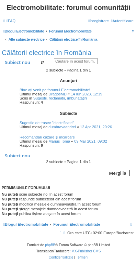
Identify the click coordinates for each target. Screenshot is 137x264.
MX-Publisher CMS (86, 251)
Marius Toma (59, 141)
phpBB (50, 245)
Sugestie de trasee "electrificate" (47, 123)
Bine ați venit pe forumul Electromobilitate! (55, 90)
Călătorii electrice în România (46, 52)
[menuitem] (11, 21)
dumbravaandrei (62, 127)
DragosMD (57, 94)
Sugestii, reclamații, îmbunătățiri (60, 98)
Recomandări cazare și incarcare (47, 137)
